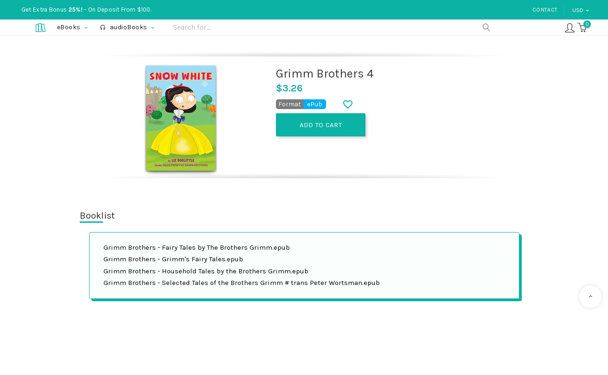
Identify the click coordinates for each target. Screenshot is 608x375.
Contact (544, 9)
